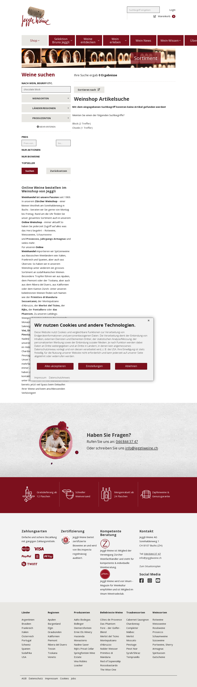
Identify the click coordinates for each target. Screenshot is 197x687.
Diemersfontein (82, 628)
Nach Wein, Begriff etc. (37, 83)
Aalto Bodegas (82, 619)
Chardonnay (133, 623)
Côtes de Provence (111, 619)
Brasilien (26, 623)
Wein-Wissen (171, 40)
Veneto (52, 657)
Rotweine (157, 619)
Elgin (50, 628)
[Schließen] (143, 324)
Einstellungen (89, 370)
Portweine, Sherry (162, 644)
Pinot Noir (132, 648)
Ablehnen (126, 370)
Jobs (73, 678)
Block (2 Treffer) (81, 123)
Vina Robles (80, 661)
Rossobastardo (109, 665)
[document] (87, 346)
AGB (24, 678)
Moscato (131, 640)
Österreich (28, 636)
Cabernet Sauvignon (137, 619)
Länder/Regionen (50, 108)
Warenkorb (164, 16)
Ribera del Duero (57, 644)
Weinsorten (50, 98)
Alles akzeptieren (50, 370)
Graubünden (55, 632)
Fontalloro (39, 309)
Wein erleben (118, 40)
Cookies (64, 678)
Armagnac (158, 648)
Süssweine (158, 640)
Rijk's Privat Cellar (84, 648)
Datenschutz (36, 678)
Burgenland (54, 623)
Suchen (29, 170)
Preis (25, 136)
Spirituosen (158, 653)
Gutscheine (158, 657)
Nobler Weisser (109, 648)
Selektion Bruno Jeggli (62, 40)
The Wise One (108, 669)
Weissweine (159, 623)
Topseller (46, 163)
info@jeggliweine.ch (141, 448)
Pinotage (131, 644)
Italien (25, 632)
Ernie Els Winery (83, 632)
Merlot (130, 636)
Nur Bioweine (46, 156)
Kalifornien (54, 636)
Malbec (130, 632)
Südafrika (27, 653)
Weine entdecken (90, 40)
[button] (89, 90)
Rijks (24, 309)
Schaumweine (44, 234)
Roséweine (158, 628)
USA (24, 657)
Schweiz (26, 644)
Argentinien (28, 619)
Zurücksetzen (58, 170)
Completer (132, 628)
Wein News (143, 40)
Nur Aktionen (46, 149)
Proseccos (32, 238)
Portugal (26, 640)
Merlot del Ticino (49, 305)
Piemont (52, 640)
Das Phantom (107, 623)
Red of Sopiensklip (110, 661)
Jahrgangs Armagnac (53, 238)
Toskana (52, 653)
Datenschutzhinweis (54, 381)
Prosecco (157, 632)
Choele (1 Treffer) (82, 127)
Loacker (78, 665)
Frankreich (27, 628)
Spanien (26, 648)
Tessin (51, 648)
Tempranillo (133, 657)
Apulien (52, 619)
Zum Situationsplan (150, 566)
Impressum (51, 678)
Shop (34, 40)
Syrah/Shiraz (133, 653)
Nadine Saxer (81, 644)
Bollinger (79, 623)
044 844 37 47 (127, 441)
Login (172, 9)
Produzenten (50, 118)
